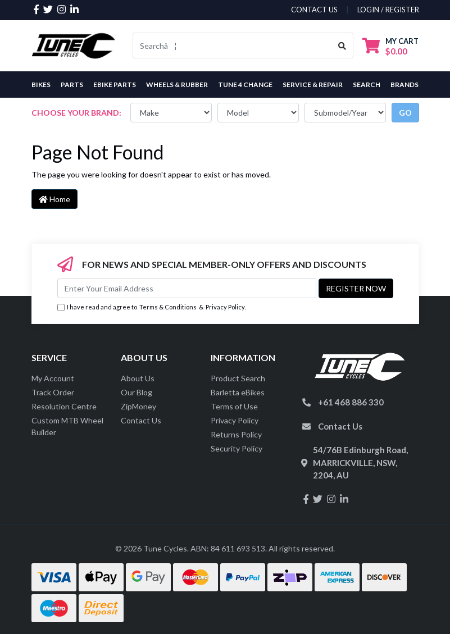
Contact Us (141, 420)
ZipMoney (138, 406)
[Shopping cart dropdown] (390, 45)
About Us (137, 378)
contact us (314, 9)
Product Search (238, 378)
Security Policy (236, 448)
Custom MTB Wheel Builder (67, 426)
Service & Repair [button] (313, 84)
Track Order (52, 392)
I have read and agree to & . (151, 307)
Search (366, 84)
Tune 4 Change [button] (245, 84)
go (405, 112)
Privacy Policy (225, 307)
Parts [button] (72, 84)
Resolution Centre (64, 406)
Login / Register (388, 9)
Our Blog (136, 392)
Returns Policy (236, 434)
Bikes (41, 84)
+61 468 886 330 (351, 402)
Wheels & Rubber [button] (177, 84)
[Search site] (342, 45)
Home (54, 199)
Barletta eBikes (238, 392)
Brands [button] (404, 84)
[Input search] (232, 45)
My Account (52, 378)
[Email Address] (186, 288)
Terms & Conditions (168, 307)
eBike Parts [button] (114, 84)
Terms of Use (234, 406)
